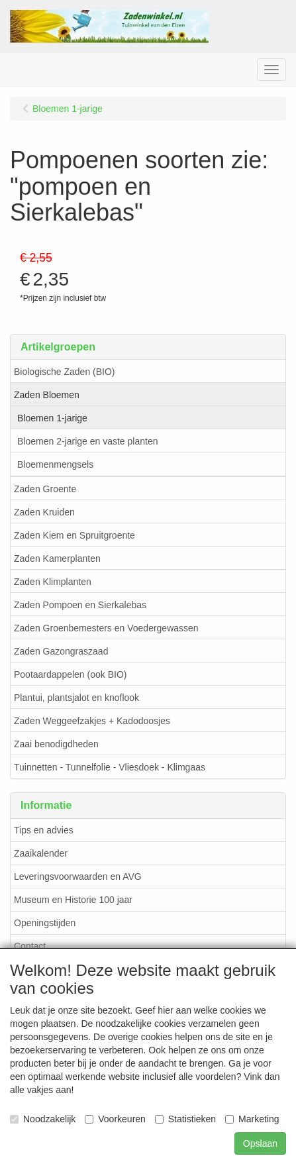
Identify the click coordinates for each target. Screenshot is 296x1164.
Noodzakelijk (42, 1119)
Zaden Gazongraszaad (61, 651)
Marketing (252, 1119)
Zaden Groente (45, 489)
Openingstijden (44, 923)
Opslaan (260, 1143)
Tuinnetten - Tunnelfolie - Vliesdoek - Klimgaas (109, 767)
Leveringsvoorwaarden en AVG (78, 876)
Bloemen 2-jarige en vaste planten (87, 441)
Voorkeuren (115, 1119)
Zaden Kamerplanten (57, 558)
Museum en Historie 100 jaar (73, 899)
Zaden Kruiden (44, 512)
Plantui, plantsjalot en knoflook (76, 697)
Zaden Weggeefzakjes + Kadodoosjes (92, 720)
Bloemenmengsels (55, 464)
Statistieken (185, 1119)
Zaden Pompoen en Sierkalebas (80, 605)
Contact (30, 946)
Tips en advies (44, 830)
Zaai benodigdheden (56, 744)
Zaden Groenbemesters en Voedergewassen (106, 628)
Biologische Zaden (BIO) (64, 371)
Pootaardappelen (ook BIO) (70, 674)
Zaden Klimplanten (52, 581)
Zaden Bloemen (46, 395)
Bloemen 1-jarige (52, 418)
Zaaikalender (41, 853)
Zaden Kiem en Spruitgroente (74, 535)
